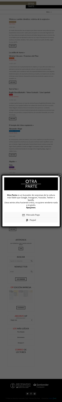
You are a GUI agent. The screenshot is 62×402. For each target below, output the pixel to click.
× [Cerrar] (59, 175)
